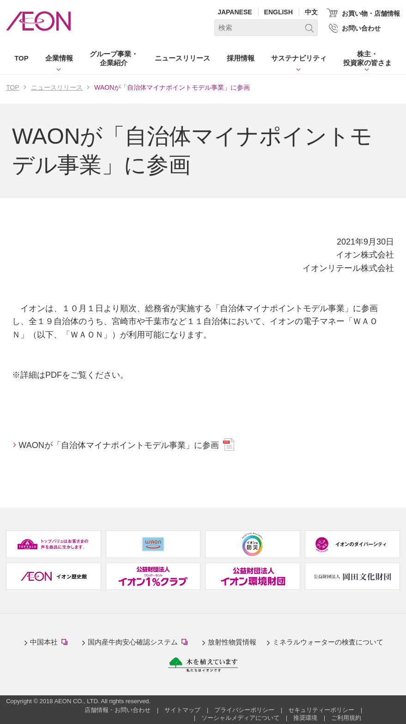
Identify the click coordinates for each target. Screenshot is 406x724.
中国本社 (51, 643)
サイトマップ (182, 709)
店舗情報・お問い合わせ (118, 709)
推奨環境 (305, 717)
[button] (59, 60)
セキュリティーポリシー (321, 709)
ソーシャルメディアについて (240, 717)
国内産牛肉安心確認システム (140, 643)
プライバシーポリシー (244, 709)
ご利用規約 (346, 717)
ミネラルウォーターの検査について (328, 642)
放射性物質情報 (232, 642)
